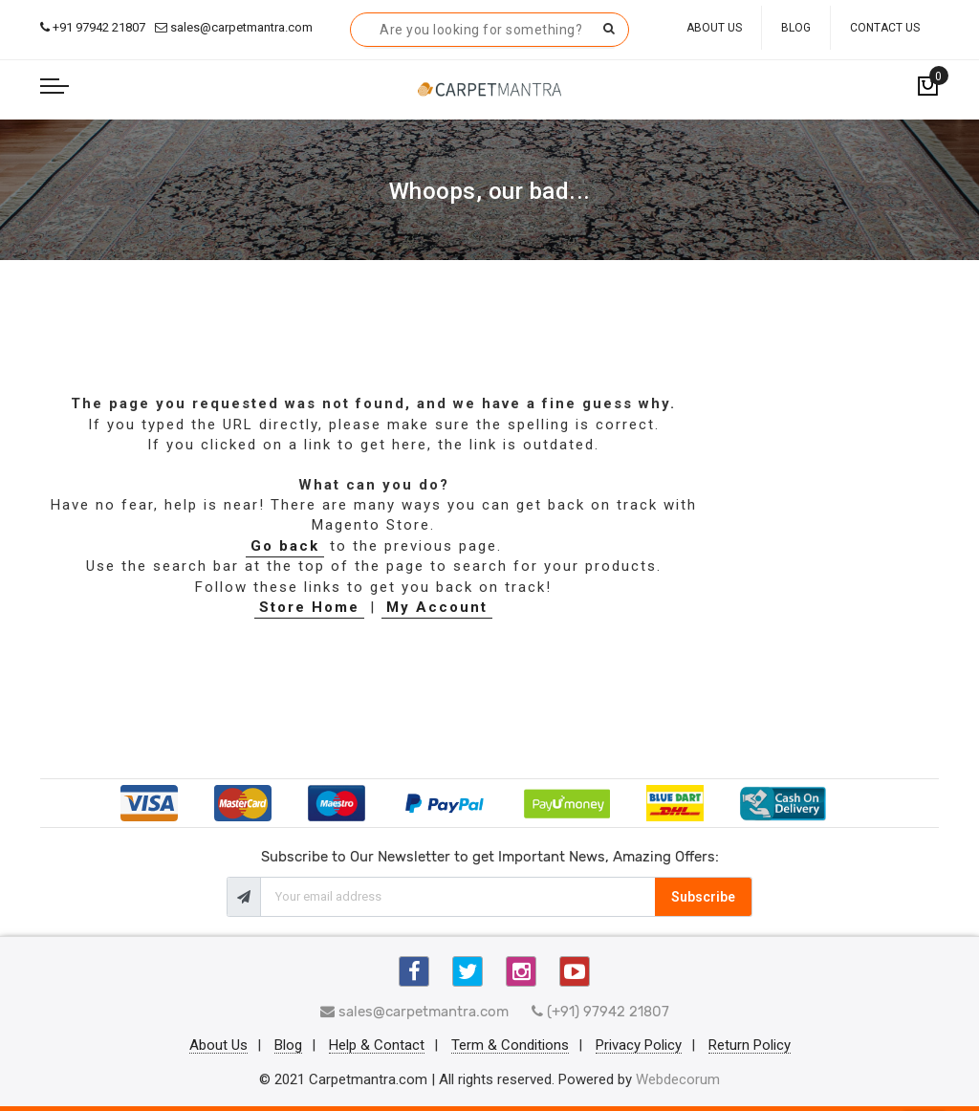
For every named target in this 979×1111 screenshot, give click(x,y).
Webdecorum (678, 1079)
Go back (284, 546)
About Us (714, 27)
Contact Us (885, 27)
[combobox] (489, 29)
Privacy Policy (639, 1046)
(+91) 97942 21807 (600, 1011)
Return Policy (749, 1046)
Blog (796, 27)
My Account (437, 607)
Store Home (309, 607)
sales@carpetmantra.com (234, 27)
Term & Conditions (510, 1046)
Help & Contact (376, 1046)
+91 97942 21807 (92, 27)
